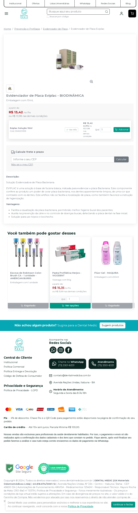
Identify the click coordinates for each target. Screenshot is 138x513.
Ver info (71, 130)
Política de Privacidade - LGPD (21, 390)
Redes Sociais (108, 3)
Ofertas (35, 3)
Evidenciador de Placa (55, 29)
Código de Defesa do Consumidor (23, 376)
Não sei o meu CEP (22, 164)
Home (7, 29)
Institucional (15, 3)
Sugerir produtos (112, 325)
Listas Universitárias (59, 3)
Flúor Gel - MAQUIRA (106, 273)
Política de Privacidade (80, 506)
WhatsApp (85, 3)
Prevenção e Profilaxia (27, 29)
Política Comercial (14, 366)
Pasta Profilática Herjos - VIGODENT (66, 274)
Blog (128, 3)
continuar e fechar (123, 504)
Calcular (121, 159)
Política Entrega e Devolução (20, 371)
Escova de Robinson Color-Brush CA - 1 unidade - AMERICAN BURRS (26, 276)
